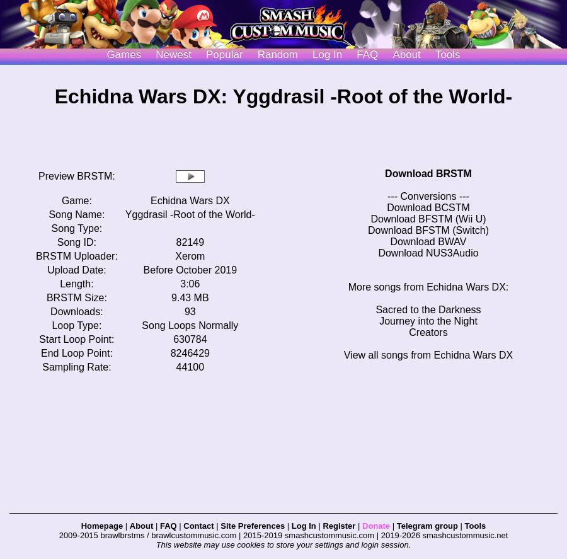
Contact (198, 526)
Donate (376, 526)
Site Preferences (252, 526)
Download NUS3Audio (428, 253)
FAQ (367, 55)
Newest (174, 55)
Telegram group (427, 526)
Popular (224, 55)
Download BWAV (429, 241)
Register (339, 526)
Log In (304, 526)
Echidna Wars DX (190, 200)
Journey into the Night (428, 321)
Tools (448, 55)
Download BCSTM (428, 207)
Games (123, 55)
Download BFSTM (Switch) (428, 230)
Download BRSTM (428, 173)
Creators (428, 332)
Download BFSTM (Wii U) (428, 219)
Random (278, 55)
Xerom (190, 256)
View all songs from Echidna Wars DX (428, 355)
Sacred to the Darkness (428, 309)
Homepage (102, 526)
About (406, 55)
